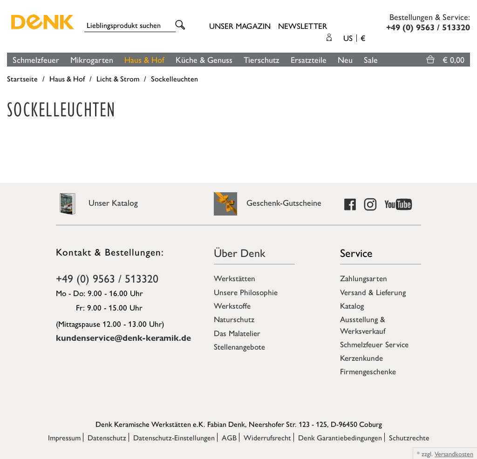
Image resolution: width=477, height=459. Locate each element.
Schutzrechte (409, 437)
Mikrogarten (91, 59)
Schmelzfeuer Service (374, 344)
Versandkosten (454, 453)
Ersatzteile (309, 59)
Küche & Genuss (204, 59)
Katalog (352, 305)
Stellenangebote (239, 346)
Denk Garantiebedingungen (340, 437)
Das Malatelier (237, 332)
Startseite (22, 78)
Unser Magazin (240, 25)
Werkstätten (234, 278)
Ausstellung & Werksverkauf (362, 324)
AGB (229, 437)
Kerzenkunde (361, 357)
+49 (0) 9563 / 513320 (107, 278)
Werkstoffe (232, 305)
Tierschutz (261, 59)
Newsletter (302, 25)
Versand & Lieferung (373, 291)
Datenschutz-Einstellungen (174, 437)
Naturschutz (234, 318)
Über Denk (240, 252)
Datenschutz (107, 437)
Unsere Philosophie (246, 291)
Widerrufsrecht (267, 437)
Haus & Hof (144, 59)
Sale (371, 59)
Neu (345, 59)
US (354, 37)
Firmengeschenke (368, 371)
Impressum (64, 437)
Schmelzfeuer (36, 59)
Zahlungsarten (363, 278)
